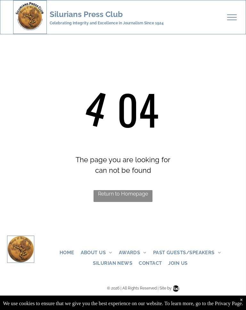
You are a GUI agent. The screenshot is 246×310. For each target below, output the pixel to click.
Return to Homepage (123, 194)
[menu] (232, 17)
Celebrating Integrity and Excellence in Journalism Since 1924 (107, 23)
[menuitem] (70, 252)
